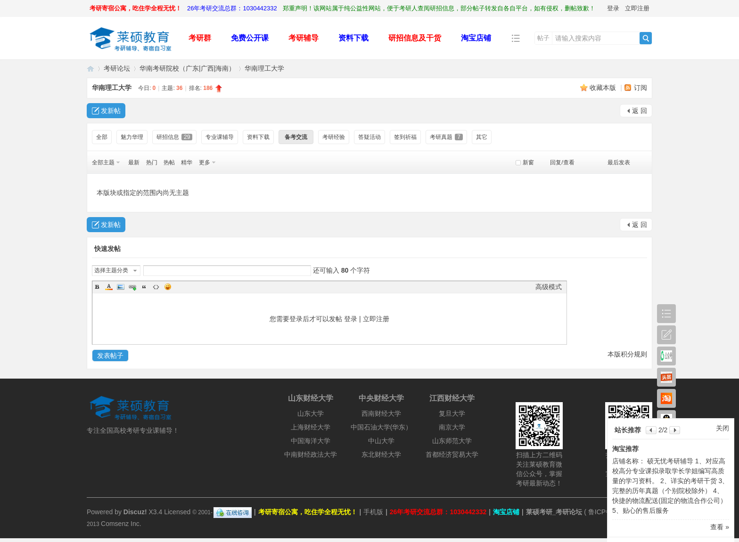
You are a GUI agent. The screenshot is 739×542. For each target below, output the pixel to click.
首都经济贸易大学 (452, 454)
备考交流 (296, 137)
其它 (481, 137)
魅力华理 (132, 137)
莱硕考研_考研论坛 (554, 512)
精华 (186, 162)
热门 (151, 162)
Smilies (167, 286)
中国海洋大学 (310, 441)
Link (132, 286)
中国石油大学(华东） (381, 427)
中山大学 (381, 441)
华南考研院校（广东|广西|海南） (187, 68)
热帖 (169, 162)
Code (156, 286)
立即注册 (637, 8)
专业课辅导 (219, 137)
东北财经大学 (381, 454)
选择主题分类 (111, 270)
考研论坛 (117, 68)
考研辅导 (303, 38)
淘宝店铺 (476, 38)
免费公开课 (250, 38)
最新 (134, 162)
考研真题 (446, 137)
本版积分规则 (627, 354)
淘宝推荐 (625, 449)
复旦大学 (452, 413)
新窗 (528, 162)
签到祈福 (405, 137)
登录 (613, 8)
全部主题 (103, 162)
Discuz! (135, 512)
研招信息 (174, 137)
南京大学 (452, 427)
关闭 (722, 428)
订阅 (640, 87)
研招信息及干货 (414, 38)
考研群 (200, 38)
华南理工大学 (264, 68)
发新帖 (111, 110)
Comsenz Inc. (121, 523)
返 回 (639, 110)
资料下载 (353, 38)
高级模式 (548, 287)
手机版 (373, 512)
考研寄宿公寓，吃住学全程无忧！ (135, 8)
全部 (101, 137)
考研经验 (333, 137)
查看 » (719, 527)
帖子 (543, 37)
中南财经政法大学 (310, 454)
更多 (204, 162)
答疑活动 (369, 137)
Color (109, 286)
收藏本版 (604, 87)
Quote (144, 286)
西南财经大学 (381, 413)
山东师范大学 (452, 441)
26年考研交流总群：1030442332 (232, 8)
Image (120, 286)
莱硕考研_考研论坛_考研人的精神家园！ (90, 68)
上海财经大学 (310, 427)
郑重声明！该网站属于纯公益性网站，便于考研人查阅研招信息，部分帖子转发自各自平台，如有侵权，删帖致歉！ (439, 8)
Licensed (177, 512)
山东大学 (310, 413)
